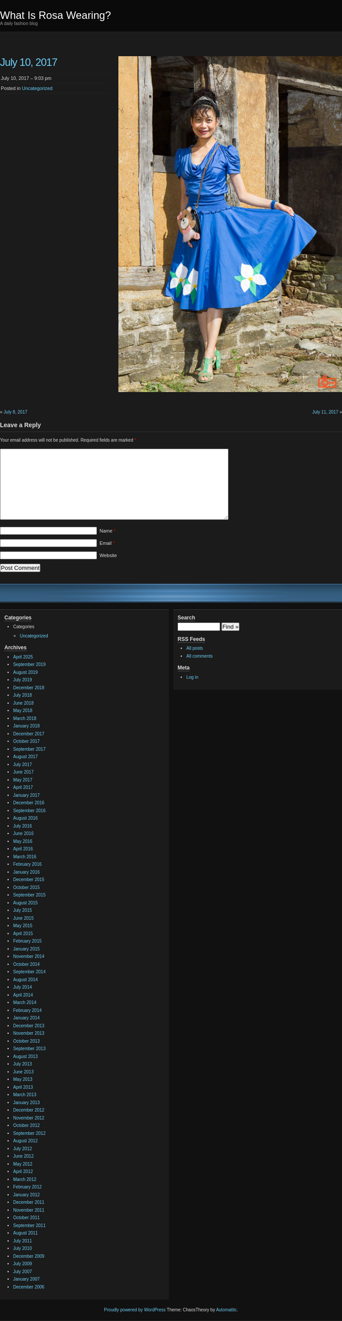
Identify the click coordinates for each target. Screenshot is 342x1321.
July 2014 (22, 987)
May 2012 (22, 1164)
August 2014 (25, 979)
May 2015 (22, 925)
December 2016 (28, 802)
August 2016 (25, 818)
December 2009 (28, 1256)
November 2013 (28, 1033)
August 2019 (25, 672)
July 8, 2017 (15, 412)
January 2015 (26, 949)
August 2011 (25, 1233)
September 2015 (29, 895)
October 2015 (26, 887)
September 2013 (29, 1048)
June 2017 (23, 772)
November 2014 (28, 956)
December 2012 (28, 1110)
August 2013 (25, 1056)
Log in (192, 677)
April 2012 (23, 1171)
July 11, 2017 (325, 412)
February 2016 (27, 864)
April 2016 (23, 848)
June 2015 (23, 918)
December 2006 (28, 1287)
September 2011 (29, 1225)
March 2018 (24, 718)
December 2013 (28, 1025)
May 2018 (22, 710)
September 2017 (29, 749)
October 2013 (26, 1041)
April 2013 (23, 1087)
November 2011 (28, 1210)
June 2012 (23, 1156)
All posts (194, 648)
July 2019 (22, 679)
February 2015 (27, 941)
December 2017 (28, 733)
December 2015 (28, 879)
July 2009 (22, 1263)
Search (186, 618)
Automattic (226, 1309)
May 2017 (22, 779)
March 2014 (24, 1002)
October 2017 (26, 741)
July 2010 (22, 1248)
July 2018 (22, 695)
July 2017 (22, 764)
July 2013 (22, 1064)
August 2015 (25, 902)
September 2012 (29, 1133)
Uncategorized (37, 88)
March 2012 (24, 1179)
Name (108, 530)
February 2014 (27, 1010)
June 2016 (23, 833)
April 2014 (23, 995)
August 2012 (25, 1140)
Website (108, 555)
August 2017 (25, 756)
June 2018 (23, 703)
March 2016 (24, 856)
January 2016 (26, 872)
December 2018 (28, 687)
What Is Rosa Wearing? (55, 15)
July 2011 (22, 1240)
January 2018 (26, 725)
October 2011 (26, 1217)
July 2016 (22, 826)
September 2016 (29, 810)
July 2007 (22, 1271)
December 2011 (28, 1202)
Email (107, 543)
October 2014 (26, 964)
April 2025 (23, 657)
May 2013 (22, 1079)
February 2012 (27, 1186)
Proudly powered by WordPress (134, 1309)
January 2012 (26, 1194)
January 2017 (26, 795)
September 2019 (29, 664)
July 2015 (22, 910)
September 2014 (29, 971)
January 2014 (26, 1017)
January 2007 (26, 1279)
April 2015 (23, 933)
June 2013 (23, 1071)
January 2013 (26, 1102)
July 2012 (22, 1148)
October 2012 (26, 1125)
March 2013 (24, 1094)
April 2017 (23, 787)
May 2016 (22, 841)
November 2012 (28, 1118)
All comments (199, 656)
